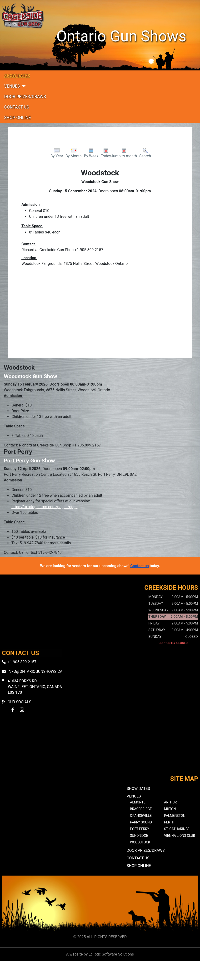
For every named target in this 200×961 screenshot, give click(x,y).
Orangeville (141, 815)
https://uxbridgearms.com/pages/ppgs (44, 507)
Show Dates (17, 75)
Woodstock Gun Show (30, 376)
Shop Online (17, 117)
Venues (12, 86)
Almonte (137, 802)
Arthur (170, 802)
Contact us (139, 566)
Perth (169, 822)
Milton (170, 809)
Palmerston (174, 815)
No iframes (100, 748)
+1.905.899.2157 (22, 662)
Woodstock (140, 842)
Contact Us (16, 107)
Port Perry (139, 829)
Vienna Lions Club (179, 835)
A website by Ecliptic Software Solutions (100, 954)
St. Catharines (176, 829)
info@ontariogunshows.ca (35, 671)
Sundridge (139, 835)
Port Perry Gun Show (29, 460)
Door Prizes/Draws (25, 96)
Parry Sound (141, 822)
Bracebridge (141, 809)
